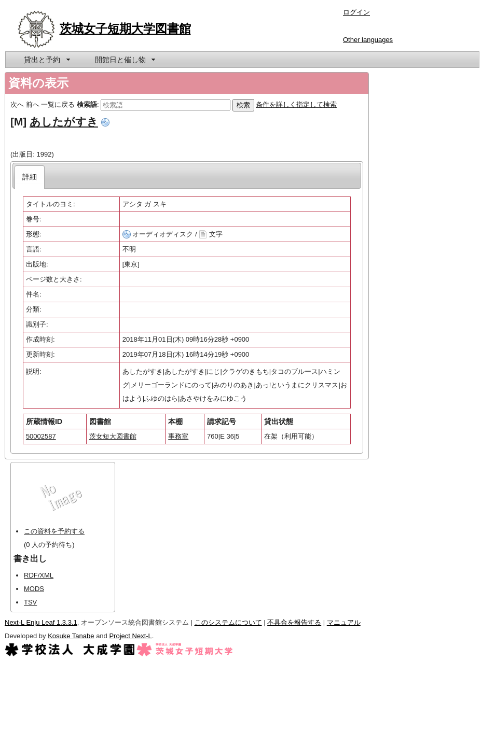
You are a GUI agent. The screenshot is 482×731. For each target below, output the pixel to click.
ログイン (356, 12)
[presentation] (30, 177)
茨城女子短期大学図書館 (125, 28)
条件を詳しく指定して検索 (296, 104)
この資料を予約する (54, 531)
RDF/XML (38, 575)
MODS (34, 589)
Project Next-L (130, 636)
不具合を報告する (294, 622)
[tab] (30, 177)
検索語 (87, 104)
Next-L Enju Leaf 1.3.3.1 (41, 622)
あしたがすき (64, 122)
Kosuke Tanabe (71, 636)
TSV (30, 602)
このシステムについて (228, 622)
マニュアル (344, 622)
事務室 (178, 436)
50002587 (41, 436)
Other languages (368, 40)
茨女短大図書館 (112, 436)
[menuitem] (46, 59)
